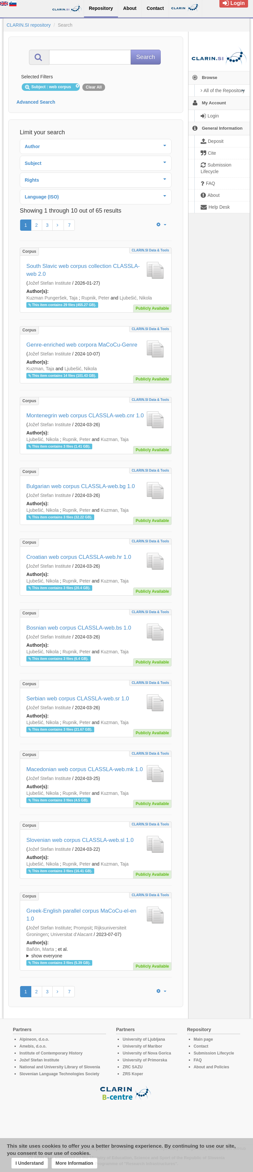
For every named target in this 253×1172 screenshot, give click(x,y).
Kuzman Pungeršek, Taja (51, 297)
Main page (203, 1039)
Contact (201, 1046)
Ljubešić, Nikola (136, 297)
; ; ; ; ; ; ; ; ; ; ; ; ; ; (95, 952)
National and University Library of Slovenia (59, 1067)
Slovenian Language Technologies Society (59, 1074)
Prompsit (82, 927)
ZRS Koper (133, 1074)
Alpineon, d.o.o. (34, 1039)
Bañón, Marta (40, 949)
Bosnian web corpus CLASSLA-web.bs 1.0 (78, 628)
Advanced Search (35, 102)
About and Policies (211, 1067)
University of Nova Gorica (147, 1053)
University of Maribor (142, 1046)
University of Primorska (145, 1060)
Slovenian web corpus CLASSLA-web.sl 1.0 (80, 840)
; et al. (95, 953)
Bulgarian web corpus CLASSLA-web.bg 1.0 (80, 486)
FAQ (198, 1060)
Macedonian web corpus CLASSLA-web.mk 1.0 (84, 769)
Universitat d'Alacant (71, 934)
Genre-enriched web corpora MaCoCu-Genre (81, 345)
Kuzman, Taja (40, 368)
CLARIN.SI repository (29, 25)
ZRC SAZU (133, 1067)
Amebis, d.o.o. (32, 1046)
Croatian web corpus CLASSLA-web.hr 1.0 (78, 557)
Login (234, 3)
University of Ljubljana (144, 1039)
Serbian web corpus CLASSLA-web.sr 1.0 (77, 698)
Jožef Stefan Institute (49, 283)
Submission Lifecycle (214, 1053)
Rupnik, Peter (95, 297)
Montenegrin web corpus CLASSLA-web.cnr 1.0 (85, 415)
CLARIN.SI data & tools (150, 250)
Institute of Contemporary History (50, 1053)
